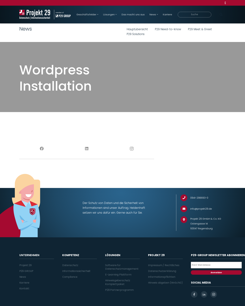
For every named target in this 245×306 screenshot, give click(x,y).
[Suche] (194, 14)
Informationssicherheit (76, 271)
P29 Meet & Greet (200, 29)
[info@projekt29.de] (185, 208)
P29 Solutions (136, 34)
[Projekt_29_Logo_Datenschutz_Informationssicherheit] (34, 14)
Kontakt (24, 288)
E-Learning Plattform (118, 274)
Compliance (69, 277)
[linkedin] (204, 294)
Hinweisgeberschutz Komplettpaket (117, 282)
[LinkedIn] (86, 149)
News (22, 277)
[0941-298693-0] (185, 197)
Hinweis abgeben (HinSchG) (165, 283)
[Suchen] (221, 14)
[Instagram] (131, 149)
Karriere (24, 283)
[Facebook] (41, 149)
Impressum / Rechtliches (163, 265)
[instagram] (213, 294)
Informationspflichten (161, 277)
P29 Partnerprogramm (119, 290)
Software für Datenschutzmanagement (122, 267)
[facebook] (194, 294)
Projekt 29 (25, 265)
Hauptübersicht (137, 29)
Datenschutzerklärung (162, 271)
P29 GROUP (26, 271)
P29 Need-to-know (168, 29)
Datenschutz (70, 265)
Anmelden (216, 272)
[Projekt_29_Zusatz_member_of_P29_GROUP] (62, 14)
